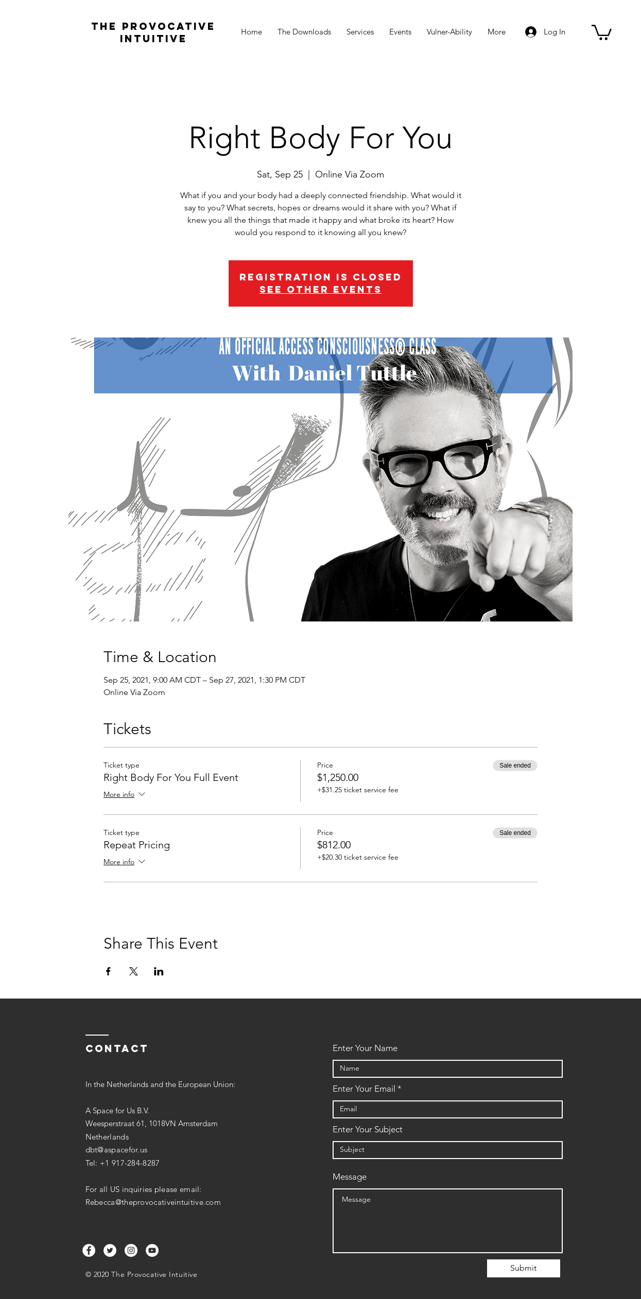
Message (350, 1176)
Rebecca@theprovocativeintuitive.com (153, 1202)
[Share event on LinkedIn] (159, 971)
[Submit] (523, 1268)
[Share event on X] (133, 971)
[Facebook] (88, 1250)
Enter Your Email (364, 1088)
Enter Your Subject (368, 1129)
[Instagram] (131, 1250)
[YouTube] (152, 1250)
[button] (602, 31)
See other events (320, 289)
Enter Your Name (365, 1048)
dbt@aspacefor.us (116, 1149)
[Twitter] (109, 1250)
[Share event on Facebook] (108, 971)
